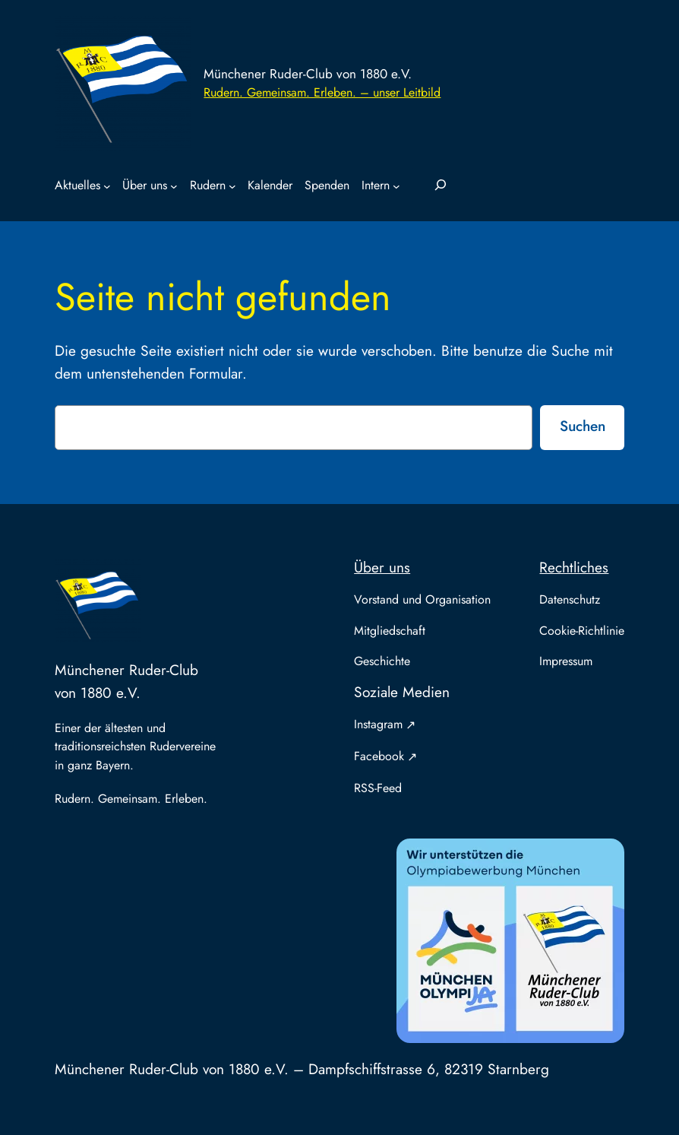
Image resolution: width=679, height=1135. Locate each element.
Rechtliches (573, 567)
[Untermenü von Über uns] (174, 186)
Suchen (582, 425)
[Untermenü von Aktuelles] (107, 186)
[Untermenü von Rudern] (232, 186)
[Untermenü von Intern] (396, 186)
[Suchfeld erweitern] (440, 185)
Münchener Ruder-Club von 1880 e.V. (308, 74)
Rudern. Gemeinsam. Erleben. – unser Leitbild (322, 92)
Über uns (382, 567)
